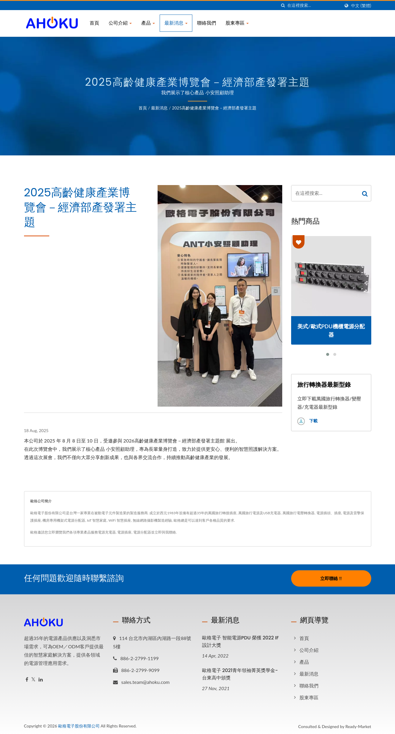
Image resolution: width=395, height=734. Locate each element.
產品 (148, 23)
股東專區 (237, 23)
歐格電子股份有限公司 (79, 724)
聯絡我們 (206, 23)
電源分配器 (142, 532)
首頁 (94, 23)
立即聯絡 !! (331, 578)
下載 (307, 421)
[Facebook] (27, 677)
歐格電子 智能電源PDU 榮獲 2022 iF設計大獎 (240, 640)
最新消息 (176, 23)
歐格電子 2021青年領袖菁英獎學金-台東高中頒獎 (240, 672)
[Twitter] (33, 677)
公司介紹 (120, 23)
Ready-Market (358, 724)
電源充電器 (107, 532)
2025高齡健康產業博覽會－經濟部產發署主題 (214, 107)
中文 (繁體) (361, 5)
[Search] (313, 5)
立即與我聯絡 (165, 532)
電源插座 (124, 532)
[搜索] (282, 5)
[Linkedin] (41, 677)
